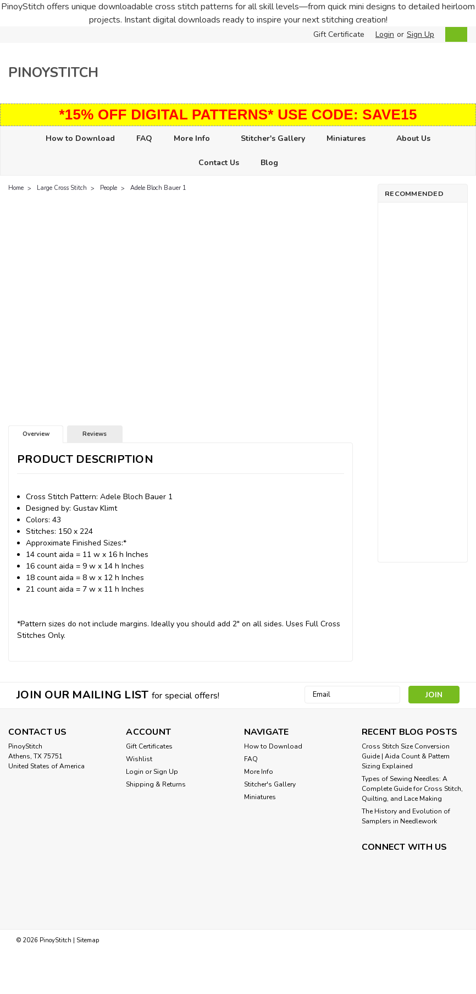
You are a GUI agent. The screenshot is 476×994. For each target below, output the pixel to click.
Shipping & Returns (156, 784)
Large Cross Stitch (62, 188)
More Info (196, 139)
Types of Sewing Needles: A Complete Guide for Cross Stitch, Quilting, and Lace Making (412, 788)
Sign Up (420, 34)
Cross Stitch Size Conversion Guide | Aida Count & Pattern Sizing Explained (406, 756)
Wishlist (139, 759)
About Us (413, 138)
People (108, 188)
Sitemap (87, 940)
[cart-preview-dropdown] (454, 34)
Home (16, 188)
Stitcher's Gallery (273, 138)
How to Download (80, 138)
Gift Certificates (149, 746)
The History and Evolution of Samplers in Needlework (406, 816)
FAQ (144, 138)
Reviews (94, 434)
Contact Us (218, 162)
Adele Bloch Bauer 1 (158, 188)
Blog (269, 162)
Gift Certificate (338, 34)
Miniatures (350, 139)
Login (384, 34)
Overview (36, 434)
